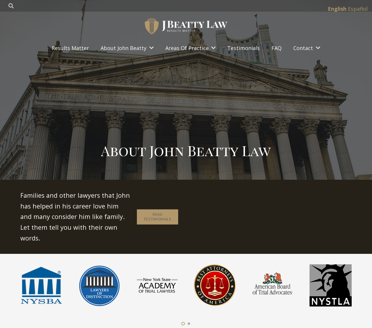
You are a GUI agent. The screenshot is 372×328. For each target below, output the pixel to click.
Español (358, 8)
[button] (183, 324)
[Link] (186, 26)
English (337, 8)
